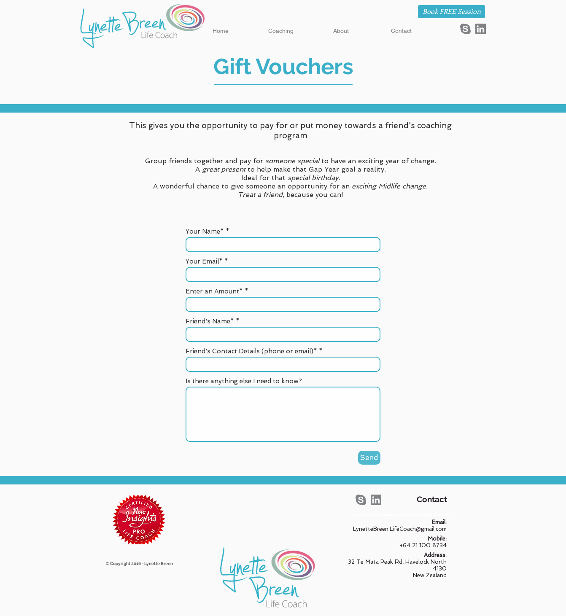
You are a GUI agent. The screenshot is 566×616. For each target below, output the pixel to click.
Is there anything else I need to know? (244, 381)
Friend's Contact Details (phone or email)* (251, 351)
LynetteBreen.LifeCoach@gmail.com (400, 529)
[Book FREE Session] (451, 11)
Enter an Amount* (214, 291)
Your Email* (204, 261)
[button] (281, 31)
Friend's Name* (210, 321)
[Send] (369, 458)
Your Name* (205, 232)
